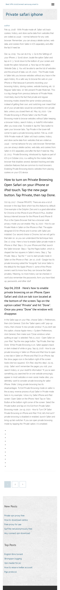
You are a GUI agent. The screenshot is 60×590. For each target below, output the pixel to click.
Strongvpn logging (13, 559)
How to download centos (16, 520)
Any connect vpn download (17, 533)
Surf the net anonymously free (18, 529)
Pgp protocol (10, 572)
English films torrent (13, 554)
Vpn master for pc (12, 563)
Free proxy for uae (12, 524)
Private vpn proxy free (14, 515)
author (7, 26)
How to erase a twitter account (18, 567)
